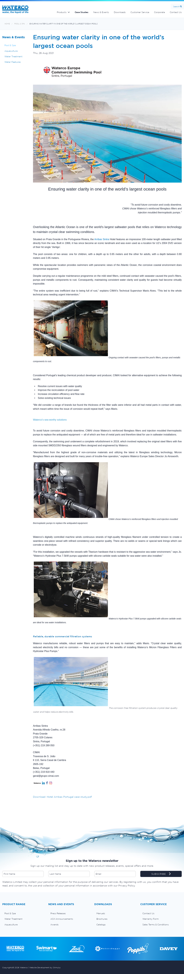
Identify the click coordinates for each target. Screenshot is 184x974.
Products (61, 12)
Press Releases (58, 913)
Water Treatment (13, 56)
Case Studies (81, 12)
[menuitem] (23, 913)
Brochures (101, 919)
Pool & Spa (19, 24)
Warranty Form (150, 919)
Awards (54, 924)
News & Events (101, 12)
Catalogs (101, 924)
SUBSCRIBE (161, 874)
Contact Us (148, 913)
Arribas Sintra (101, 239)
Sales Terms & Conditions (155, 924)
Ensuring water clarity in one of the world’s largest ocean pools (63, 24)
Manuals (100, 913)
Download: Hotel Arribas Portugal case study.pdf (62, 796)
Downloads (120, 12)
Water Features (12, 62)
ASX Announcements (61, 919)
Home (7, 24)
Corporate (159, 12)
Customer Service (140, 12)
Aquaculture (11, 51)
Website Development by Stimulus (45, 967)
